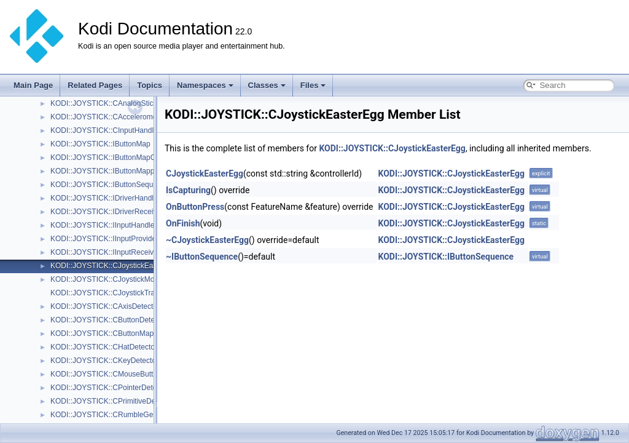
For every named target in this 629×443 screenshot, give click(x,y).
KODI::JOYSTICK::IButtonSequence (109, 184)
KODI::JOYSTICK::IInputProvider (104, 238)
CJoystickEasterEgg (204, 173)
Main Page (33, 85)
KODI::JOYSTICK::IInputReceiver (105, 252)
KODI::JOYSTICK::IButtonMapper (105, 171)
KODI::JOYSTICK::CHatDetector (103, 347)
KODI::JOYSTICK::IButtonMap (100, 144)
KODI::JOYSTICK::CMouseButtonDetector (119, 374)
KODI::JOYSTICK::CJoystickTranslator (113, 293)
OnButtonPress (195, 207)
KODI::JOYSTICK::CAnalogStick (103, 103)
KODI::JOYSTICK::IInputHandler (103, 225)
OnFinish (183, 223)
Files (313, 85)
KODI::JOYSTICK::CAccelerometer (107, 117)
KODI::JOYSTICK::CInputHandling (106, 130)
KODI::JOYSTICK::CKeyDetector (104, 360)
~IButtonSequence (202, 256)
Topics (149, 85)
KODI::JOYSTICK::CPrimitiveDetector (112, 401)
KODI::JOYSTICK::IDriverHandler (105, 198)
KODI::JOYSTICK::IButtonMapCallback (114, 157)
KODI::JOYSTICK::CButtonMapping (109, 333)
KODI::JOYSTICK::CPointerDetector (109, 387)
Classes (267, 85)
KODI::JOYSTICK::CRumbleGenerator (113, 414)
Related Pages (95, 85)
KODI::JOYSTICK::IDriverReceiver (106, 211)
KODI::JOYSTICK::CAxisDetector (105, 306)
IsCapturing (188, 190)
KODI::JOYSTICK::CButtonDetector (108, 320)
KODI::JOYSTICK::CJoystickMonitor (109, 279)
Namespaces (205, 85)
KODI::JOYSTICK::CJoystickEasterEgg (114, 265)
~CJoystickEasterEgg (207, 240)
